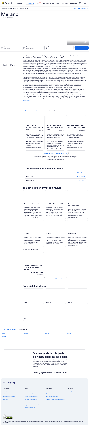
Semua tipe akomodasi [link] (30, 407)
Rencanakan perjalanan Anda (81, 8)
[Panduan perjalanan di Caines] (77, 296)
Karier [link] (4, 393)
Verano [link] (4, 336)
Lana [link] (3, 333)
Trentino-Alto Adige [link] (13, 8)
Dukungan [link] (70, 391)
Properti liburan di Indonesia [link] (31, 396)
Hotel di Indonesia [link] (29, 393)
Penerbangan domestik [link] (30, 402)
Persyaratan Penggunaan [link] (52, 396)
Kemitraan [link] (5, 399)
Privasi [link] (47, 391)
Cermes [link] (26, 333)
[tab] (33, 111)
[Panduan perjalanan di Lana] (33, 296)
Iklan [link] (4, 405)
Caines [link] (47, 333)
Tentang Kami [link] (6, 391)
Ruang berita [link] (6, 402)
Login (85, 3)
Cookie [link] (48, 393)
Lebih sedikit (26, 100)
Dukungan (65, 3)
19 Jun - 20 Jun (81, 173)
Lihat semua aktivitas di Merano (55, 279)
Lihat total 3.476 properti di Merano (55, 153)
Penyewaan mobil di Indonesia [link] (32, 405)
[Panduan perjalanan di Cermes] (55, 296)
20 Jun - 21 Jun (81, 176)
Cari (81, 48)
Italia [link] (6, 8)
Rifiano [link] (69, 333)
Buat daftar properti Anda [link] (9, 396)
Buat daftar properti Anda (51, 3)
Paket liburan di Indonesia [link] (31, 399)
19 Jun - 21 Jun (81, 180)
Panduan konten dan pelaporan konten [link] (55, 399)
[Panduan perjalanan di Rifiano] (33, 313)
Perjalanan (73, 3)
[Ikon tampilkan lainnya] (25, 8)
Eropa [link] (2, 8)
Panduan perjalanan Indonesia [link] (32, 391)
